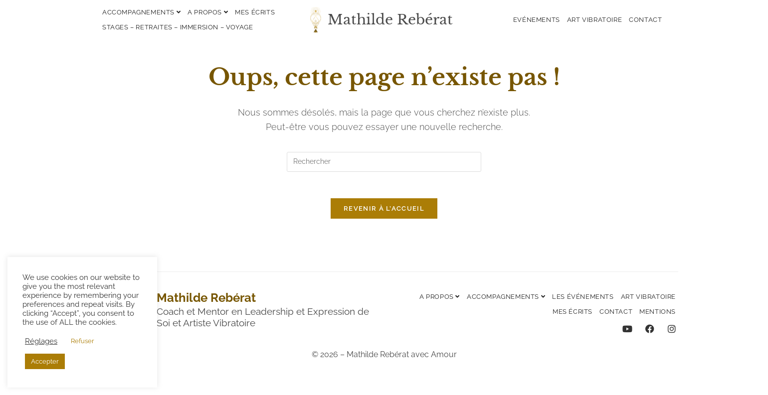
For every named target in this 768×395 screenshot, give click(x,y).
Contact (645, 19)
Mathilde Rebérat (390, 19)
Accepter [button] (45, 361)
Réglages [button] (41, 341)
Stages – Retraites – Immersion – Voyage (177, 27)
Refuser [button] (82, 341)
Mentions (657, 315)
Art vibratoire (594, 19)
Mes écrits (255, 12)
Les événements (582, 300)
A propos (208, 12)
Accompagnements (141, 12)
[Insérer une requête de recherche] (384, 162)
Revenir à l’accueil (384, 212)
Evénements (536, 19)
